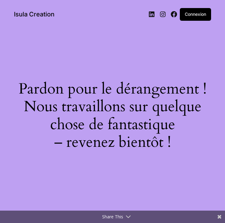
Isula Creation (34, 14)
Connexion (195, 14)
